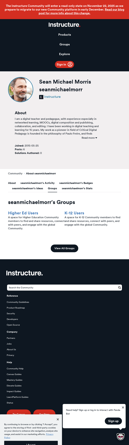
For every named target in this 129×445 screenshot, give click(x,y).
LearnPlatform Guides (17, 397)
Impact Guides (14, 391)
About (12, 183)
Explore (64, 54)
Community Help (15, 368)
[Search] (64, 287)
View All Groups (64, 248)
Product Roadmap (16, 307)
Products (64, 34)
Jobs (9, 344)
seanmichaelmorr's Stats (77, 188)
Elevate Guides (14, 385)
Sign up (113, 421)
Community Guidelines (18, 302)
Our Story (44, 414)
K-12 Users (74, 213)
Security (11, 313)
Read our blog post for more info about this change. (81, 11)
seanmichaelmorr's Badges (76, 183)
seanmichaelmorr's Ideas (27, 188)
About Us (11, 349)
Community (15, 173)
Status (10, 402)
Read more (89, 137)
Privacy (10, 355)
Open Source (13, 325)
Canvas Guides (14, 374)
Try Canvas (19, 414)
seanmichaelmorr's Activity (37, 183)
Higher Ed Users (23, 213)
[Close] (57, 424)
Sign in (61, 64)
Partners (11, 338)
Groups (64, 44)
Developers (12, 319)
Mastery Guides (14, 380)
